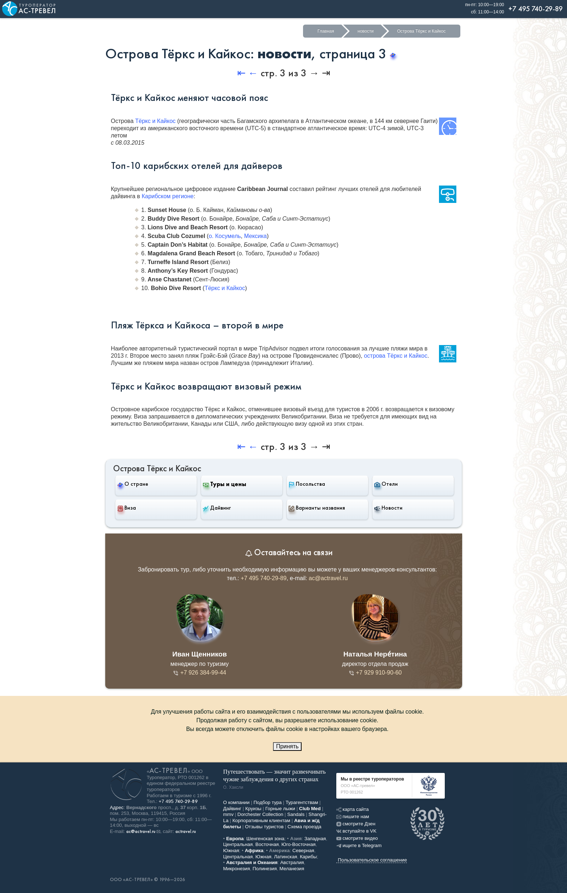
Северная (304, 850)
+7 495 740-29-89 (264, 578)
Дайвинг (217, 507)
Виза (126, 507)
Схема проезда (304, 826)
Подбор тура (267, 802)
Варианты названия (317, 507)
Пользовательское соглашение (372, 860)
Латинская (285, 856)
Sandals (295, 814)
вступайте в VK (356, 831)
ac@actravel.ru (328, 578)
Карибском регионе (168, 196)
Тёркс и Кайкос (155, 121)
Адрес (117, 807)
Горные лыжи (280, 808)
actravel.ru (185, 831)
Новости (388, 507)
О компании (236, 802)
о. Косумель (225, 236)
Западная (315, 838)
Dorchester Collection (261, 814)
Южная (231, 850)
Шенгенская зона (265, 838)
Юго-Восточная (298, 844)
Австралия (292, 862)
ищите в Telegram (358, 845)
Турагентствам (302, 802)
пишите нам (352, 816)
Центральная (238, 844)
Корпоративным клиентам (261, 820)
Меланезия (292, 868)
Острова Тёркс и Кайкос (421, 31)
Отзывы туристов (264, 826)
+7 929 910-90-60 (375, 672)
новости (366, 31)
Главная (325, 31)
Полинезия (265, 868)
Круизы (253, 808)
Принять (287, 746)
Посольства (307, 484)
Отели (386, 484)
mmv (228, 814)
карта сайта (352, 809)
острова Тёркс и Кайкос (395, 356)
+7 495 (178, 801)
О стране (132, 483)
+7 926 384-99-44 (199, 672)
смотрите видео (357, 838)
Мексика (255, 236)
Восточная (267, 844)
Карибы (308, 856)
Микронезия (236, 868)
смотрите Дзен (355, 823)
